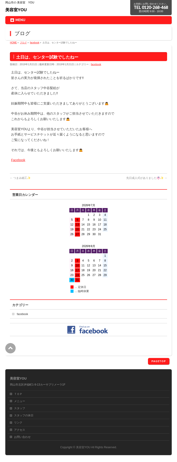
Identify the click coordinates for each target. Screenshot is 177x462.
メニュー (19, 401)
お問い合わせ (22, 437)
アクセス (19, 429)
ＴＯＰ (18, 394)
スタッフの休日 (23, 415)
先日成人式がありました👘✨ (146, 178)
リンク (18, 422)
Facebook (18, 160)
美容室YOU (16, 10)
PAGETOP (158, 361)
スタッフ (19, 408)
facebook (96, 64)
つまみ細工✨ (20, 178)
